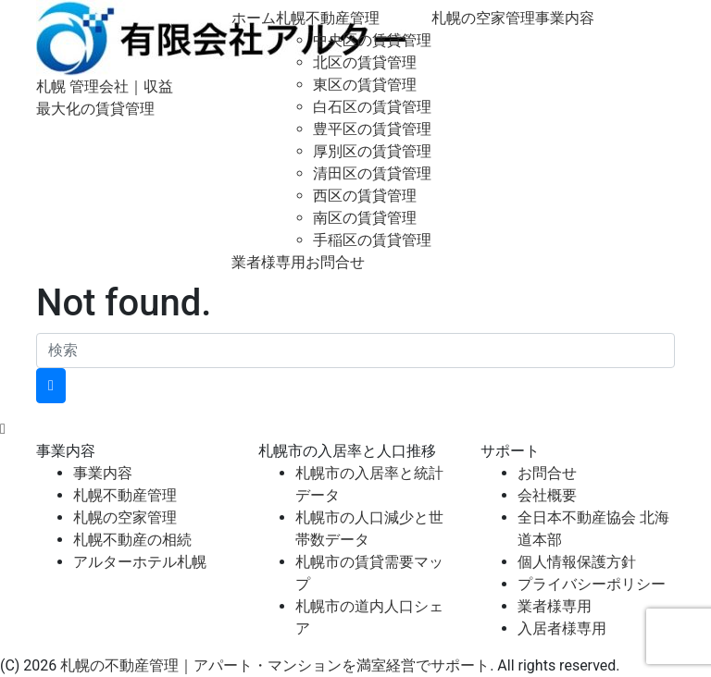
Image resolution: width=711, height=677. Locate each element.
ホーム (253, 18)
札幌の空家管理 (483, 18)
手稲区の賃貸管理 (372, 240)
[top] (3, 428)
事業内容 (564, 18)
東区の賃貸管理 (365, 84)
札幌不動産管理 (328, 18)
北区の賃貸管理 (365, 62)
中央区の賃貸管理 (372, 40)
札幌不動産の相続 (132, 539)
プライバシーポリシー (592, 584)
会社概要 (547, 495)
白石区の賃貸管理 (372, 107)
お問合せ (335, 262)
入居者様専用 (562, 628)
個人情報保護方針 (577, 562)
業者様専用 (268, 262)
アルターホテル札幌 (139, 562)
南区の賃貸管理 (365, 218)
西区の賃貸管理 (365, 195)
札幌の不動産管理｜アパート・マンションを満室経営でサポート (275, 665)
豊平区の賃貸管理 (372, 129)
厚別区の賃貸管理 (372, 151)
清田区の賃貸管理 (372, 173)
